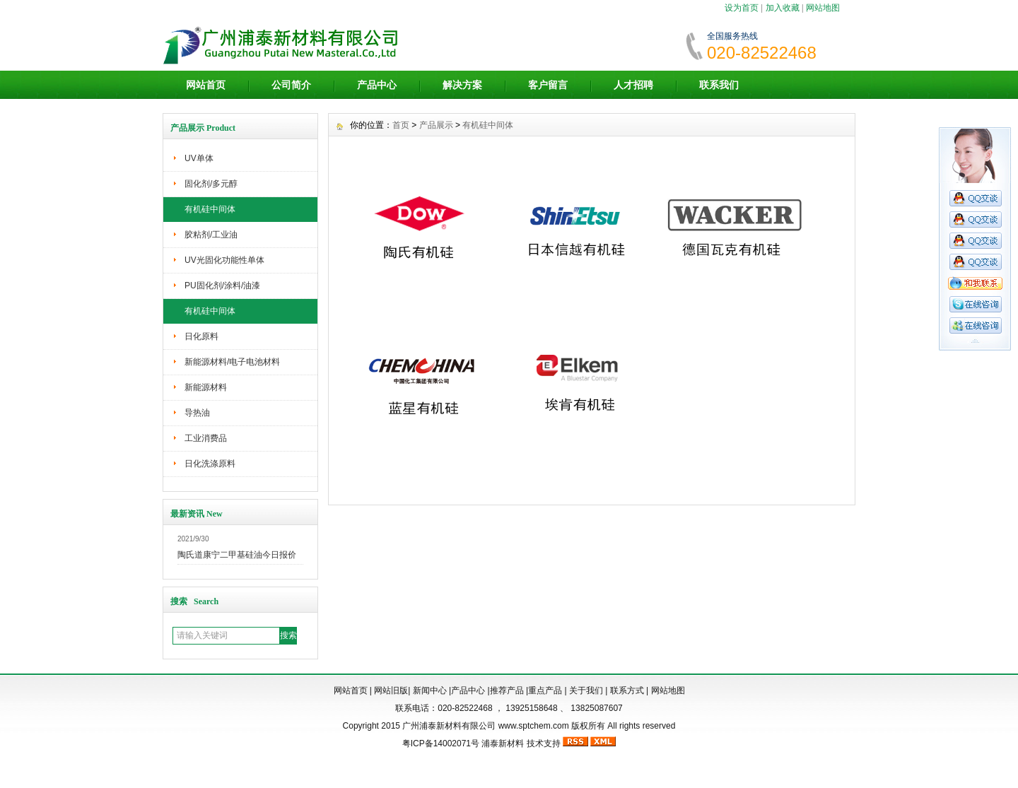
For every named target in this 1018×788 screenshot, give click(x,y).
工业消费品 (206, 438)
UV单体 (199, 158)
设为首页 (742, 8)
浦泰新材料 (502, 743)
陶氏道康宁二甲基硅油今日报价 (236, 555)
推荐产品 (507, 690)
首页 (400, 125)
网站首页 (206, 84)
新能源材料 (206, 387)
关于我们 (586, 690)
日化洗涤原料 (210, 464)
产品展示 (436, 125)
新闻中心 (430, 690)
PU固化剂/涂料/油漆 (222, 285)
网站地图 (823, 8)
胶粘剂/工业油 (211, 235)
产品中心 (377, 84)
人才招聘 (633, 84)
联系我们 (719, 84)
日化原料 (201, 336)
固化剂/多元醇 (211, 184)
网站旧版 (391, 690)
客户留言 (548, 84)
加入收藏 (783, 8)
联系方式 (627, 690)
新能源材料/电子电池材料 (232, 362)
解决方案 (462, 84)
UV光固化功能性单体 (224, 260)
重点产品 (545, 690)
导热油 (197, 413)
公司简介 (291, 84)
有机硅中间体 (210, 209)
